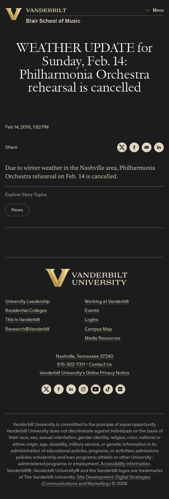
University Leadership (27, 301)
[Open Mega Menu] (154, 10)
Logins (91, 320)
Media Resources (102, 338)
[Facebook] (134, 147)
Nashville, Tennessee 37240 (84, 356)
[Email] (146, 147)
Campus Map (98, 329)
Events (92, 310)
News (17, 210)
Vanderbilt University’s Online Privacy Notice (84, 373)
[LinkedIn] (159, 147)
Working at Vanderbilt (107, 301)
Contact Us (100, 364)
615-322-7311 (71, 364)
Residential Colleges (26, 310)
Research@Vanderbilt (27, 329)
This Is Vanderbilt (22, 320)
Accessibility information (125, 464)
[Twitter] (122, 147)
